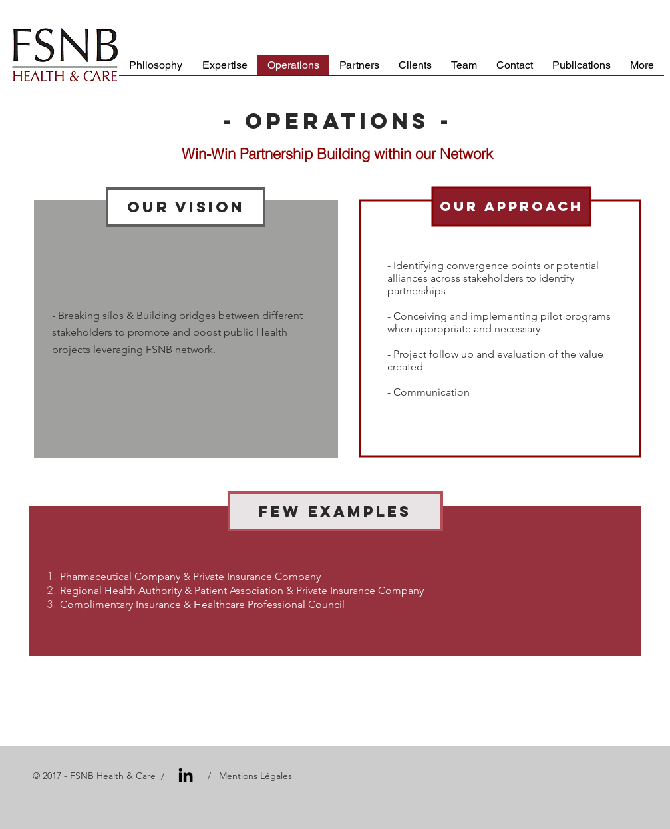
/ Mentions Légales (248, 776)
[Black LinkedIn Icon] (186, 775)
